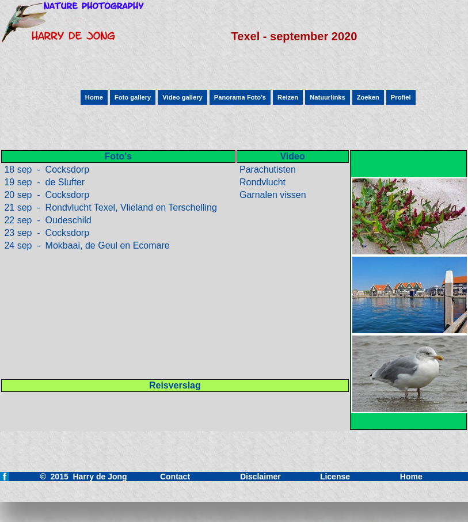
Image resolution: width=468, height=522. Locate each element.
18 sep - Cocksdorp (45, 169)
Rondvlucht (261, 182)
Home (411, 476)
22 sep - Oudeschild (47, 220)
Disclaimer (260, 476)
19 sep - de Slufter (43, 182)
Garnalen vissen (271, 195)
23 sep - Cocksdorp (45, 233)
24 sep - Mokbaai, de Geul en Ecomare (86, 245)
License (335, 476)
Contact (175, 476)
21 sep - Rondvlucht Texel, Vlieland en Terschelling (109, 207)
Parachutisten (266, 169)
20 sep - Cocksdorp (45, 195)
